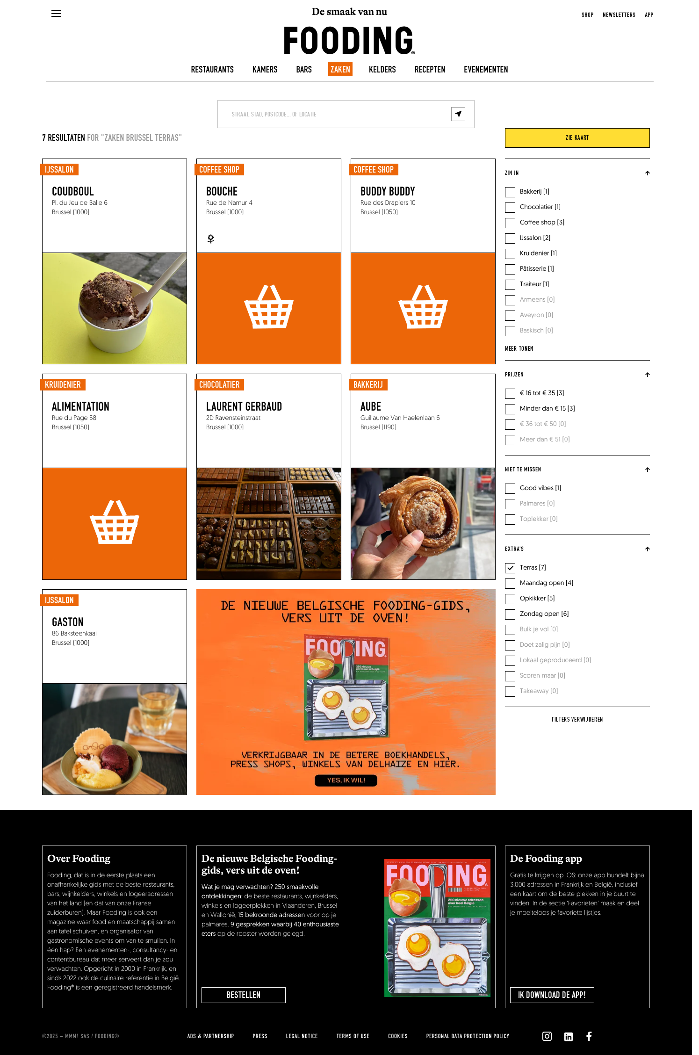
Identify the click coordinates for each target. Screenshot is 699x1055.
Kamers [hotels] (265, 69)
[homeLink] (349, 39)
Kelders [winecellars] (382, 69)
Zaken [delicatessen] (340, 69)
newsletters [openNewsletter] (619, 15)
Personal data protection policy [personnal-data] (467, 1036)
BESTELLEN (243, 995)
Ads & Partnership (210, 1036)
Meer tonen (519, 349)
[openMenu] (56, 14)
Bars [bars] (304, 69)
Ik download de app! (552, 995)
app (649, 15)
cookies (397, 1036)
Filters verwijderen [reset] (577, 719)
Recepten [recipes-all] (430, 69)
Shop (587, 15)
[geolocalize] (458, 114)
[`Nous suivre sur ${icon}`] (547, 1036)
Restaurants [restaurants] (212, 69)
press (260, 1036)
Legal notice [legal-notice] (302, 1036)
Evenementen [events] (486, 69)
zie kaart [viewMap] (577, 138)
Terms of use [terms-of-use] (353, 1036)
